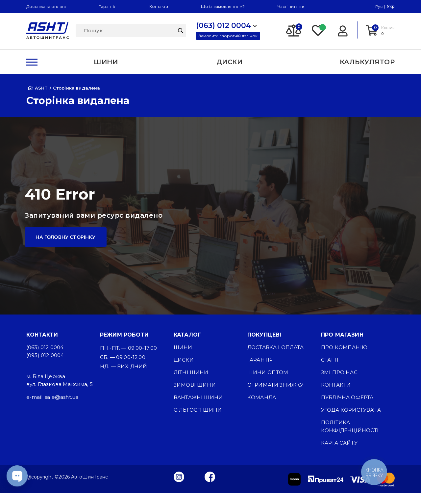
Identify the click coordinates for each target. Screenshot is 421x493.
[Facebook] (210, 476)
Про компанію (344, 347)
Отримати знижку (275, 385)
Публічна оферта (347, 397)
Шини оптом (267, 372)
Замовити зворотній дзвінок (228, 35)
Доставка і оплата (275, 347)
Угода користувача (351, 410)
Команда (261, 397)
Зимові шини (195, 385)
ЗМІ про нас (339, 372)
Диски (184, 360)
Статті (329, 360)
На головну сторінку (65, 237)
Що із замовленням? (223, 6)
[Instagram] (179, 476)
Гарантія (107, 6)
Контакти (158, 6)
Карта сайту (339, 443)
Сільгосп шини (198, 410)
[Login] (342, 30)
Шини (183, 347)
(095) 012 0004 (45, 355)
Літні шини (191, 372)
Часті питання (292, 6)
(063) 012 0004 (44, 347)
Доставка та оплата (46, 6)
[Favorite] (318, 30)
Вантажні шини (198, 397)
